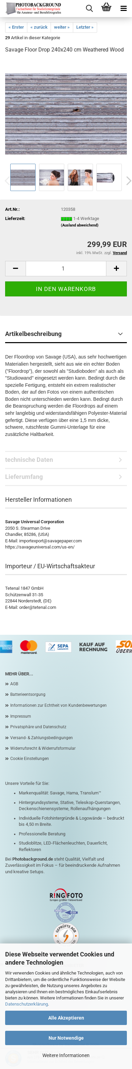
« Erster (16, 27)
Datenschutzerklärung (26, 1004)
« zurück (39, 27)
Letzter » (85, 27)
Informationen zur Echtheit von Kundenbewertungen (58, 705)
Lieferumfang (24, 476)
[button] (15, 268)
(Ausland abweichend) (79, 225)
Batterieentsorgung (27, 694)
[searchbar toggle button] (89, 8)
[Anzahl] (66, 268)
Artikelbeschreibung (33, 333)
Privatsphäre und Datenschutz (38, 726)
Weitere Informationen (66, 1055)
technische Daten (29, 459)
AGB (14, 684)
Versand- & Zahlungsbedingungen (41, 737)
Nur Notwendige (66, 1038)
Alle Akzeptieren (66, 1018)
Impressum (20, 716)
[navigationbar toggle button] (123, 8)
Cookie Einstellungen (29, 758)
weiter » (62, 27)
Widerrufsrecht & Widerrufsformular (43, 748)
